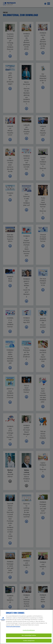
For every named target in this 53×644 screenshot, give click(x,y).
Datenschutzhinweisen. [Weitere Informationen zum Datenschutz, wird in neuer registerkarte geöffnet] (13, 629)
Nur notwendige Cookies (29, 638)
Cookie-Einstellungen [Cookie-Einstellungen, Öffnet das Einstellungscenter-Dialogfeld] (29, 632)
